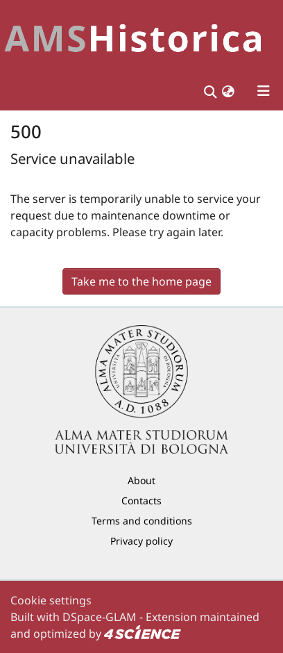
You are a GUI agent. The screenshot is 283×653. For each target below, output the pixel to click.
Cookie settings (51, 600)
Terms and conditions (142, 520)
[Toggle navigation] (263, 91)
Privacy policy (141, 540)
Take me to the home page (141, 281)
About (141, 480)
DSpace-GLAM (99, 617)
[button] (228, 91)
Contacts (141, 500)
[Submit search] (210, 91)
